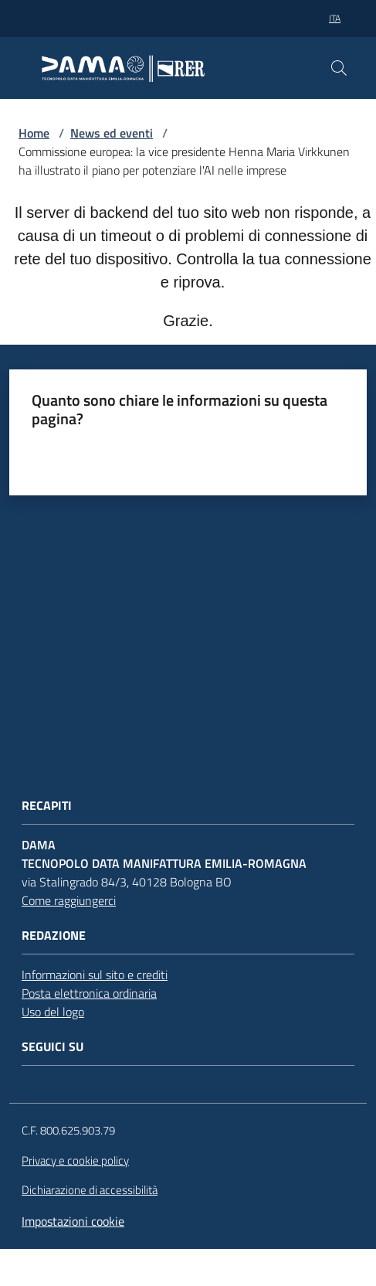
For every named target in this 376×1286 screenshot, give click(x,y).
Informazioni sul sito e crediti (95, 974)
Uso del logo (53, 1011)
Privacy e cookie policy (75, 1160)
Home (34, 133)
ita (334, 18)
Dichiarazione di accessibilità (90, 1190)
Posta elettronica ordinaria (89, 993)
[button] (339, 68)
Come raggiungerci (69, 900)
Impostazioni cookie (73, 1221)
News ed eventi (111, 133)
